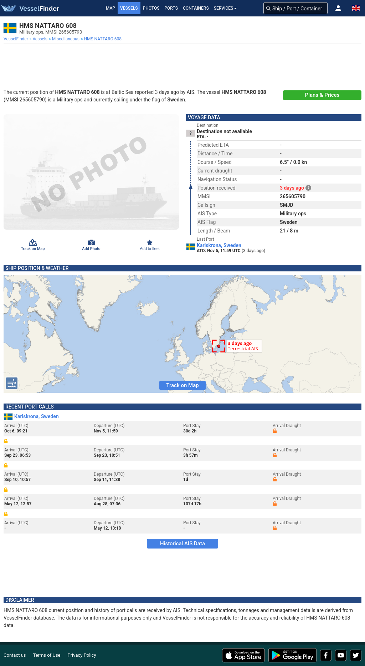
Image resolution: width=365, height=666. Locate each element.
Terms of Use (47, 655)
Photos (151, 8)
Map (110, 8)
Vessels (129, 8)
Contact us (15, 655)
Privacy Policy (82, 655)
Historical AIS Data (182, 543)
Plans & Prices (322, 95)
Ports (171, 8)
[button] (338, 8)
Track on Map (182, 385)
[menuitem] (17, 39)
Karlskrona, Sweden (219, 245)
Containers (196, 8)
